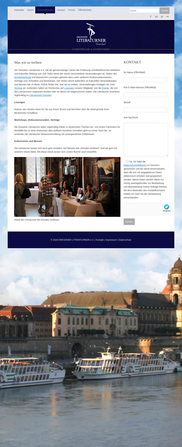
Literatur (61, 10)
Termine (18, 88)
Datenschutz (125, 240)
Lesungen (69, 88)
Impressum (111, 240)
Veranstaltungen (45, 10)
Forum (71, 10)
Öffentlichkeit (84, 10)
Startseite (19, 10)
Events (105, 88)
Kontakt (100, 240)
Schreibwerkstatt (22, 77)
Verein (30, 10)
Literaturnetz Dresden (40, 95)
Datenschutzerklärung (135, 165)
